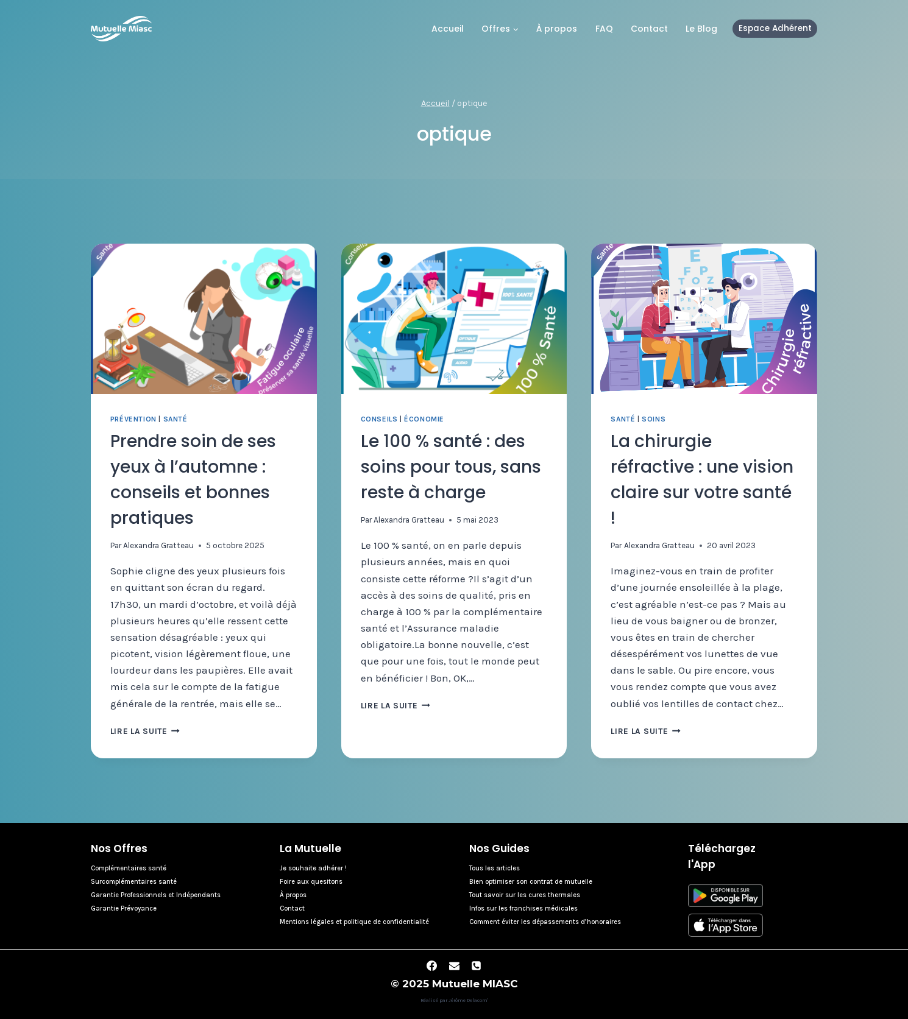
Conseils (379, 419)
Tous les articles (494, 868)
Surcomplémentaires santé (134, 882)
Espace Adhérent (775, 28)
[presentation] (204, 319)
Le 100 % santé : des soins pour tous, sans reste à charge (451, 466)
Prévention (133, 419)
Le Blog (701, 29)
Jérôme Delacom (468, 1000)
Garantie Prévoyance (124, 908)
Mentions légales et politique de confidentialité (354, 922)
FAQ (604, 29)
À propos (556, 29)
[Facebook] (431, 965)
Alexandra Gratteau (158, 545)
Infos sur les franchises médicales (523, 908)
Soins (653, 419)
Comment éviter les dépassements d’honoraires (545, 922)
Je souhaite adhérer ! (313, 868)
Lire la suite (145, 731)
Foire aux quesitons (311, 882)
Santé (175, 419)
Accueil (447, 29)
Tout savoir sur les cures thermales (524, 895)
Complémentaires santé (128, 868)
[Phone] (476, 965)
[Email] (454, 965)
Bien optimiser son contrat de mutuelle (530, 882)
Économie (424, 419)
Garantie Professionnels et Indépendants (156, 895)
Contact (649, 29)
